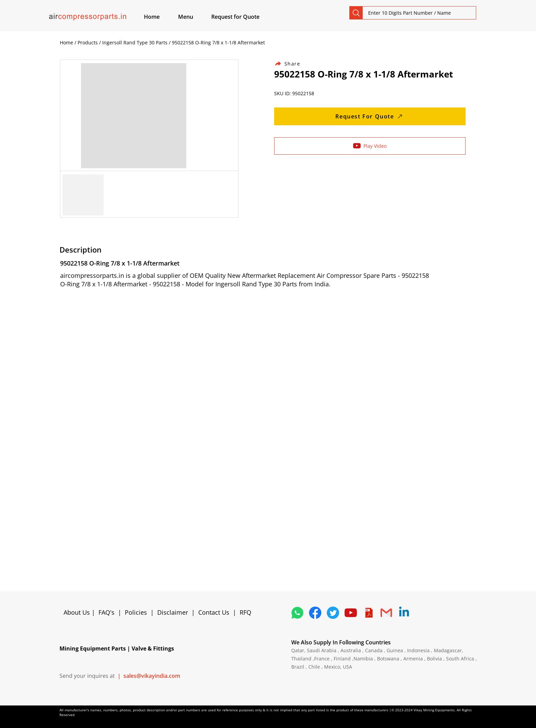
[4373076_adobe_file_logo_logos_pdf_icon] (368, 612)
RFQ (245, 612)
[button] (193, 17)
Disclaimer (174, 612)
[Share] (291, 63)
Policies (136, 612)
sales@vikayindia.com (151, 676)
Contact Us (213, 612)
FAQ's (106, 612)
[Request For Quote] (370, 116)
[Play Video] (370, 146)
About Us (78, 612)
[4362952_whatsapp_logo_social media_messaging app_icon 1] (297, 612)
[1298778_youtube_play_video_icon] (351, 612)
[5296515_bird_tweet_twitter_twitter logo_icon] (333, 612)
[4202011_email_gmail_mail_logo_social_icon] (386, 612)
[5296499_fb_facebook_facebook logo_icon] (315, 612)
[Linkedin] (404, 612)
